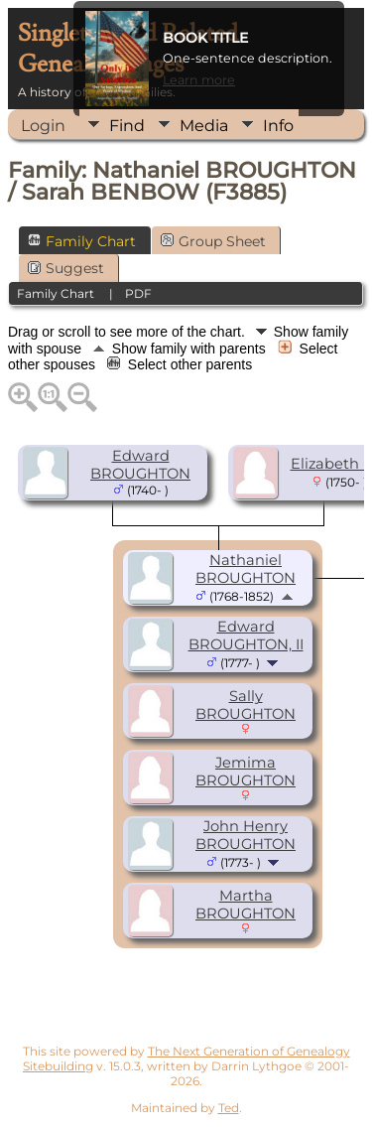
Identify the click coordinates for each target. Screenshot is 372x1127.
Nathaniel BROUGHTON (245, 569)
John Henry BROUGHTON (245, 835)
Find (127, 125)
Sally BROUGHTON (245, 705)
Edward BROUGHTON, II (246, 635)
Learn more (199, 79)
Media (204, 125)
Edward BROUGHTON (140, 465)
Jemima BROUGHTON (245, 771)
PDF (138, 293)
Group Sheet (213, 241)
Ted (228, 1107)
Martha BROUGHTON (245, 904)
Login (43, 125)
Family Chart (82, 241)
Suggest (66, 268)
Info (278, 125)
